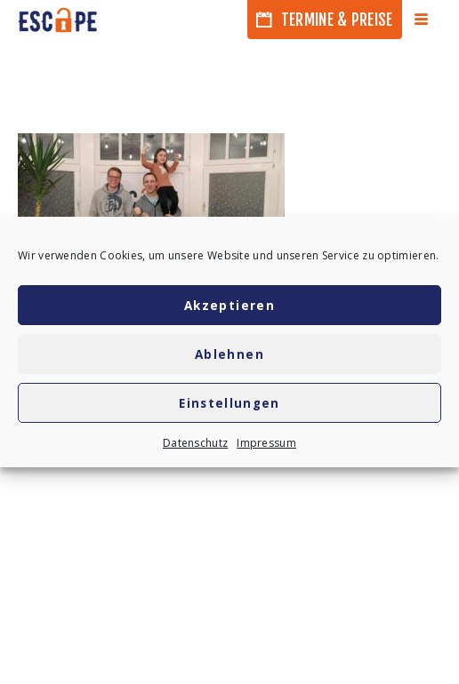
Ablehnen (229, 354)
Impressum (266, 442)
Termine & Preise (324, 19)
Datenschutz (195, 442)
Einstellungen (229, 403)
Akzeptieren (229, 306)
